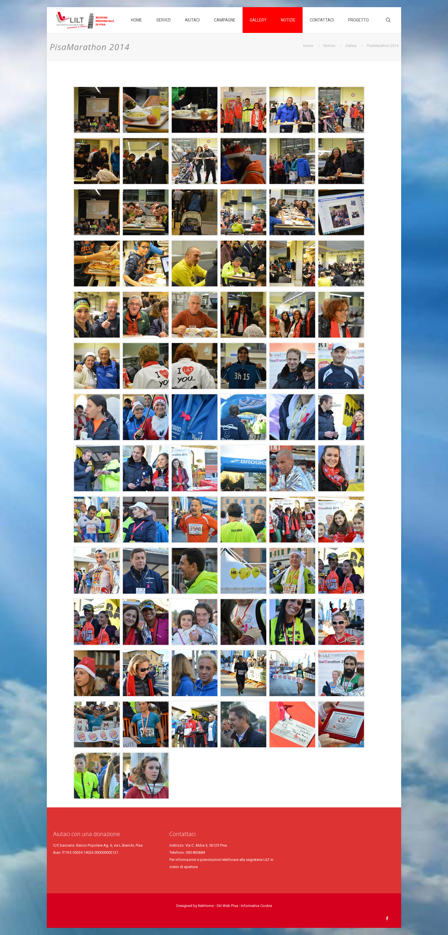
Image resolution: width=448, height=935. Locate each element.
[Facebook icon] (387, 918)
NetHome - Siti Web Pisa (218, 906)
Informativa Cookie (256, 906)
